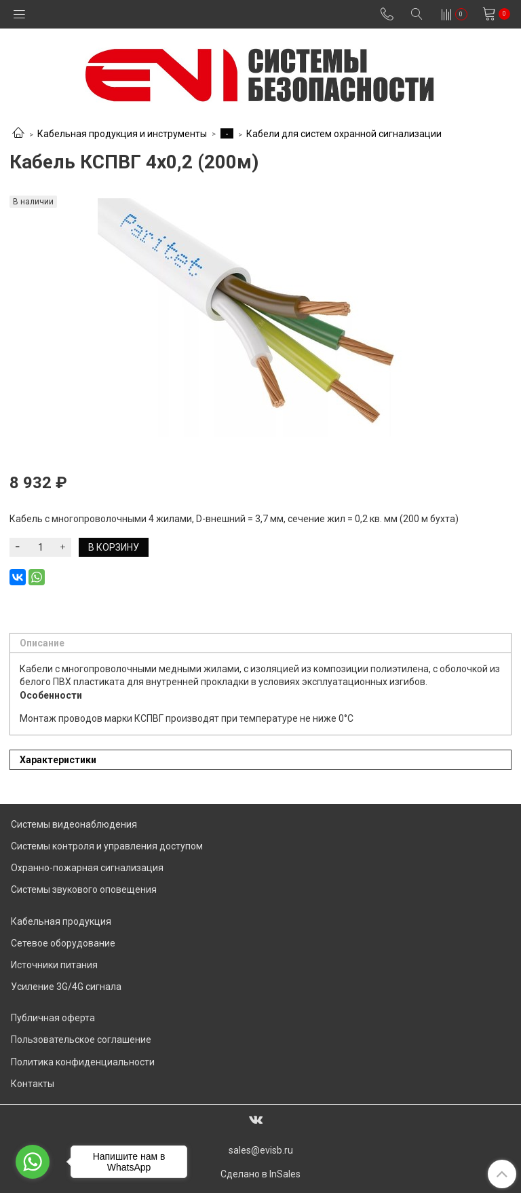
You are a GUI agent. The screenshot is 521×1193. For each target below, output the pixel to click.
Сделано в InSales (260, 1174)
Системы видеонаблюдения (74, 824)
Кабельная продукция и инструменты (122, 133)
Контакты (32, 1083)
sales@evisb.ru (261, 1150)
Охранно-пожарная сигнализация (87, 867)
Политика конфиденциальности (83, 1062)
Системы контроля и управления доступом (107, 846)
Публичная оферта (53, 1017)
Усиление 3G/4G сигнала (66, 986)
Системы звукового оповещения (84, 889)
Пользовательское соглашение (81, 1039)
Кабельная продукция (61, 921)
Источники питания (54, 964)
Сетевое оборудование (63, 943)
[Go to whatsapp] (33, 1162)
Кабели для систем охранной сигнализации (344, 133)
